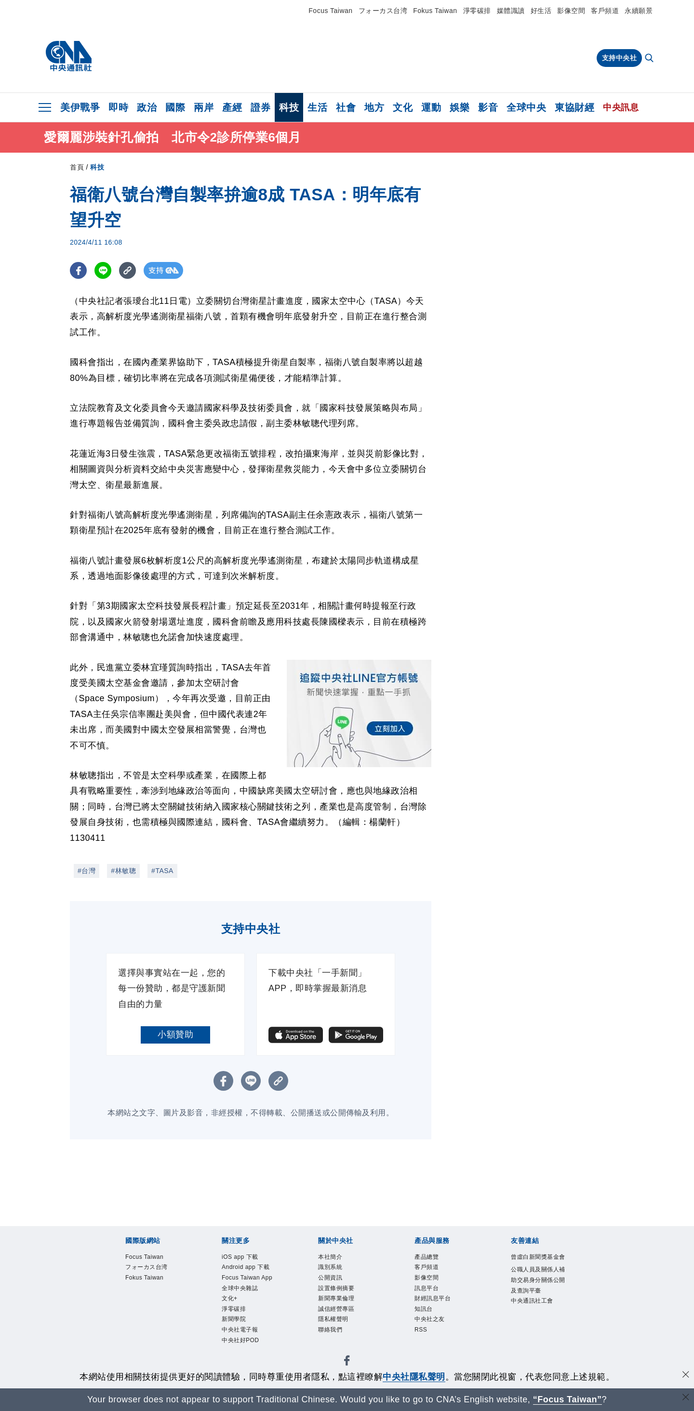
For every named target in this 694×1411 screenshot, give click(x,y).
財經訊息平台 (432, 1298)
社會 (346, 107)
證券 (260, 107)
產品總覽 (426, 1257)
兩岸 (204, 107)
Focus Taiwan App (247, 1277)
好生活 (541, 10)
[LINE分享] (102, 270)
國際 (175, 107)
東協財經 (574, 107)
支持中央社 (619, 58)
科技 (289, 107)
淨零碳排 (477, 10)
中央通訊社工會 (532, 1300)
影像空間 (571, 10)
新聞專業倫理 (336, 1298)
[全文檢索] (650, 58)
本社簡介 (330, 1257)
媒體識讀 (511, 10)
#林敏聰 (123, 871)
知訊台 (423, 1309)
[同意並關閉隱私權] (685, 1376)
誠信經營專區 (336, 1309)
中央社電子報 (240, 1329)
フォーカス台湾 (383, 10)
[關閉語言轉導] (685, 1398)
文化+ (230, 1298)
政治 (147, 107)
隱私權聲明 (333, 1319)
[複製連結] (127, 270)
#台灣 (86, 871)
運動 (431, 107)
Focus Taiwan (330, 10)
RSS (420, 1329)
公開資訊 (330, 1277)
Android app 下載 (245, 1267)
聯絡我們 (330, 1329)
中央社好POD (240, 1340)
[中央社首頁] (69, 56)
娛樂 (459, 107)
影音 (488, 107)
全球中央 (526, 107)
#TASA (162, 871)
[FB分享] (78, 270)
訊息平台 (426, 1288)
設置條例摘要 (336, 1288)
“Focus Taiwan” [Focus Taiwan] (567, 1399)
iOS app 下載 (240, 1257)
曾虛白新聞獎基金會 (538, 1257)
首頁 (77, 167)
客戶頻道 (605, 10)
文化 (403, 107)
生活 (317, 107)
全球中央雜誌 (240, 1288)
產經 (232, 107)
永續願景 (639, 10)
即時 (118, 107)
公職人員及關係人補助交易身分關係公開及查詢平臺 (538, 1279)
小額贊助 (175, 1034)
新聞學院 (234, 1319)
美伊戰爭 (80, 107)
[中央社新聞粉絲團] (347, 1362)
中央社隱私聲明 (414, 1377)
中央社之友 (429, 1319)
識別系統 (330, 1267)
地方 (374, 107)
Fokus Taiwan (435, 10)
